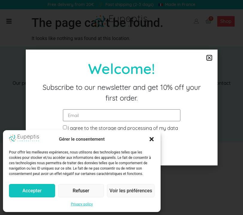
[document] (121, 107)
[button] (152, 139)
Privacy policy (82, 204)
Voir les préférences (131, 191)
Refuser (81, 191)
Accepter (32, 191)
